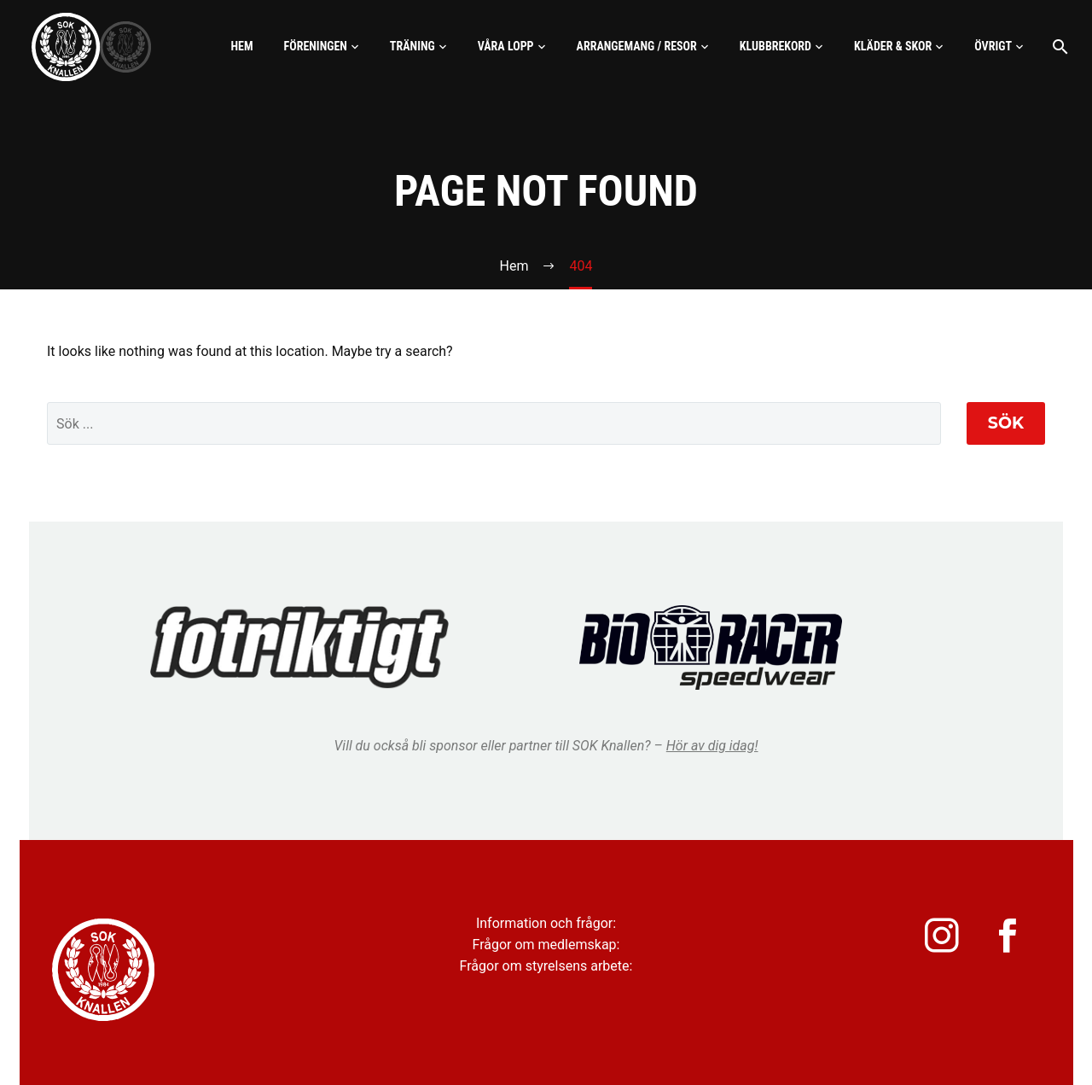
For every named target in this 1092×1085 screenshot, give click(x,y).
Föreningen (315, 46)
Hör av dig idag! (712, 746)
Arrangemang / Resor (637, 46)
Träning (412, 46)
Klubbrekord (775, 46)
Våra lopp (506, 46)
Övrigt (993, 46)
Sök (1006, 423)
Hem (241, 46)
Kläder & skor (893, 46)
